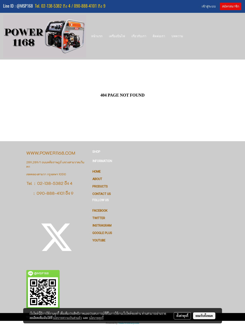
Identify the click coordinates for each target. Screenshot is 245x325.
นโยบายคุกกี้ (96, 318)
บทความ (177, 36)
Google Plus (102, 233)
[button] (190, 36)
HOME (96, 171)
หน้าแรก (97, 36)
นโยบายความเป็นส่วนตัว (67, 318)
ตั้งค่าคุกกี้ (182, 316)
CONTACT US (101, 194)
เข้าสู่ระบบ (209, 6)
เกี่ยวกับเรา (139, 36)
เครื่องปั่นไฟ (117, 36)
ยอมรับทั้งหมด (204, 316)
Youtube (98, 240)
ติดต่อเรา (159, 36)
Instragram (101, 225)
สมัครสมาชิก (230, 6)
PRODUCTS (100, 186)
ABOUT (97, 179)
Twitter (98, 218)
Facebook (99, 211)
